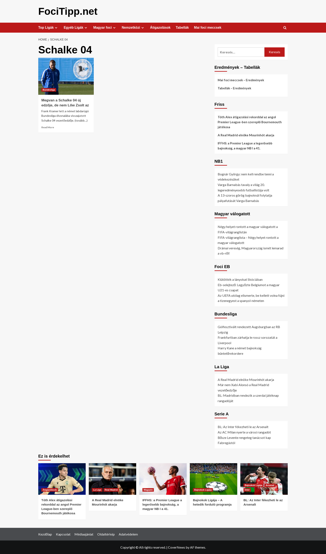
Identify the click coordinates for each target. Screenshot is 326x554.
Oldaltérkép (106, 534)
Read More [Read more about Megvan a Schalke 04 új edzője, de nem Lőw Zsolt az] (47, 127)
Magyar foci (105, 27)
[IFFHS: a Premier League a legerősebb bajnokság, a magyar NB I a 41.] (163, 479)
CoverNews (176, 547)
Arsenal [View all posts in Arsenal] (270, 485)
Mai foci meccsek (207, 27)
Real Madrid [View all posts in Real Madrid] (111, 489)
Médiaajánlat (83, 534)
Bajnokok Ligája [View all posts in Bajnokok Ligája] (203, 489)
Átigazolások (160, 27)
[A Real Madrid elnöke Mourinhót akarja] (112, 479)
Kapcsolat (63, 534)
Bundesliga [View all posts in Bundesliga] (49, 89)
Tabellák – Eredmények (234, 88)
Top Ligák (48, 27)
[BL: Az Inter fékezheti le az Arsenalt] (264, 479)
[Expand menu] (56, 27)
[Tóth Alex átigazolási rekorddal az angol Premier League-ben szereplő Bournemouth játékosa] (62, 479)
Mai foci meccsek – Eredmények (241, 80)
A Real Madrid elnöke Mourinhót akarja (246, 135)
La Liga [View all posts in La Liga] (97, 489)
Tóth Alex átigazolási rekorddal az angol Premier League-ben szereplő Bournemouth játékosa (250, 122)
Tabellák (182, 27)
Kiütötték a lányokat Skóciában (240, 279)
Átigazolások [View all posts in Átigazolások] (50, 489)
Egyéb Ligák (76, 27)
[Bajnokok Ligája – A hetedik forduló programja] (213, 479)
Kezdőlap (45, 534)
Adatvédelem (128, 534)
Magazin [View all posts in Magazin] (148, 489)
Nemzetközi (133, 27)
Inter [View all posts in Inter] (247, 489)
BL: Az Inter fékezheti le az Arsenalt (243, 426)
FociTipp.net (67, 11)
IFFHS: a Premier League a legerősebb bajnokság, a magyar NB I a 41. (245, 145)
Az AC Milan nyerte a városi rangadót (244, 432)
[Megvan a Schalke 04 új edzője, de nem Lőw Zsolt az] (66, 76)
